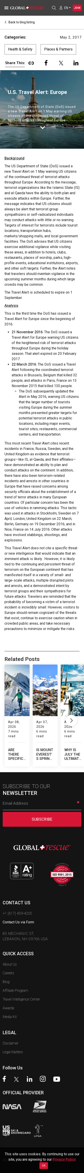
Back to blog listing (19, 22)
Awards (8, 998)
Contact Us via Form (18, 913)
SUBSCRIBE (42, 809)
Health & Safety (20, 49)
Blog (6, 972)
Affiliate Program (15, 981)
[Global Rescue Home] (29, 7)
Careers (8, 964)
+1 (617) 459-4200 (17, 904)
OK (43, 1165)
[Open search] (54, 8)
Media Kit (10, 1007)
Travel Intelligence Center (21, 990)
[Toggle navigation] (5, 7)
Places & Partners (58, 49)
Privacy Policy (64, 1159)
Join (77, 7)
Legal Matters (13, 1042)
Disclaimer (10, 1034)
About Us (10, 955)
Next (71, 715)
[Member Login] (60, 7)
